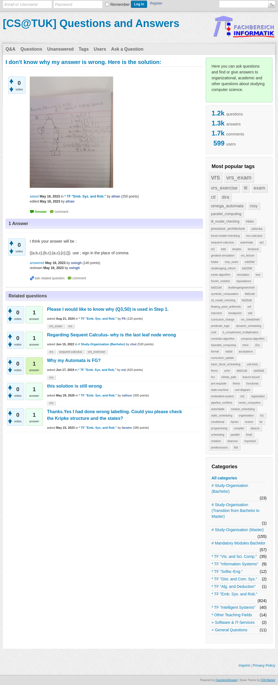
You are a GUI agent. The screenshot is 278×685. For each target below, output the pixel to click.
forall (249, 434)
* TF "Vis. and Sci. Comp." (234, 556)
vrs (215, 177)
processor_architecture (228, 229)
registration (258, 396)
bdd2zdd (216, 287)
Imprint (244, 665)
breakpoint (235, 313)
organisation (246, 415)
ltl (245, 188)
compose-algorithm (253, 338)
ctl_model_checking (223, 300)
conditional (217, 421)
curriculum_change (223, 319)
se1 (261, 242)
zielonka (256, 228)
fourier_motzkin (220, 281)
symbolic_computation (225, 293)
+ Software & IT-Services (233, 622)
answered (37, 263)
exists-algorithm (220, 274)
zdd (250, 313)
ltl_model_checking (225, 221)
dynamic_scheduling (248, 325)
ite (261, 421)
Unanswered (60, 49)
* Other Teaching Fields (232, 615)
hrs (213, 377)
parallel (235, 434)
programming (219, 428)
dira (225, 197)
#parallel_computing (223, 345)
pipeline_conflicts (221, 402)
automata (246, 242)
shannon (232, 441)
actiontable (217, 409)
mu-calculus (254, 235)
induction (216, 313)
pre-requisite (219, 383)
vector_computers (249, 402)
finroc (214, 370)
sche (227, 370)
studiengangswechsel (241, 287)
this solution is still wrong (74, 386)
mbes (250, 221)
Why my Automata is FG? (74, 360)
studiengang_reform (223, 268)
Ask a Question (127, 49)
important (250, 441)
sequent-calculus (222, 242)
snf (249, 306)
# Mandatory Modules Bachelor (238, 543)
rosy (254, 205)
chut (133, 344)
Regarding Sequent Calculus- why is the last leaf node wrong (111, 334)
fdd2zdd (250, 293)
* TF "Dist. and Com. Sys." (234, 579)
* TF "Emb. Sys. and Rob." (234, 594)
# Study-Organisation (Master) (238, 530)
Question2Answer (226, 680)
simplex (237, 249)
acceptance (246, 351)
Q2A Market (267, 680)
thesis (236, 383)
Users (100, 49)
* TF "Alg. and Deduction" (233, 586)
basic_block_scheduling (225, 364)
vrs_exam (239, 177)
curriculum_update (222, 357)
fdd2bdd (247, 300)
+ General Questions (229, 630)
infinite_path (228, 377)
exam (259, 188)
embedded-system (222, 396)
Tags (84, 49)
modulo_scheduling (243, 409)
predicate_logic (220, 325)
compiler (239, 428)
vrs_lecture (247, 255)
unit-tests (252, 364)
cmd (213, 332)
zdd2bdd (258, 370)
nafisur (127, 395)
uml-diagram (242, 389)
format (215, 351)
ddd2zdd (241, 370)
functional (252, 383)
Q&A (11, 49)
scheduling (217, 434)
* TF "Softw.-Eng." (227, 571)
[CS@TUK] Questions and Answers (91, 23)
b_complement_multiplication (241, 332)
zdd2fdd (250, 261)
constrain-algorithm (223, 338)
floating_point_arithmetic (226, 306)
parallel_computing (226, 214)
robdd (228, 351)
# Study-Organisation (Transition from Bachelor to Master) (235, 510)
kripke (215, 261)
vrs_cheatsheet (250, 319)
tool (258, 274)
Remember (120, 4)
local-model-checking (225, 235)
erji (123, 369)
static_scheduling (221, 415)
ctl (213, 197)
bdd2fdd (247, 268)
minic (245, 345)
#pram (235, 421)
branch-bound (251, 377)
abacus (254, 428)
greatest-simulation (222, 255)
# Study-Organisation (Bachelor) (230, 488)
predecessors (219, 447)
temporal (253, 249)
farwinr (127, 427)
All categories (224, 478)
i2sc (257, 345)
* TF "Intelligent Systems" (233, 607)
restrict (249, 421)
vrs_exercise (224, 188)
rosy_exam (231, 261)
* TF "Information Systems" (235, 564)
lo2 (213, 249)
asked (34, 196)
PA (124, 318)
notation (216, 441)
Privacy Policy (264, 665)
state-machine (220, 389)
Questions (31, 49)
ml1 (242, 396)
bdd (223, 249)
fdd (236, 447)
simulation (243, 274)
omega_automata (227, 205)
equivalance (243, 281)
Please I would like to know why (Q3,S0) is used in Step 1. (107, 309)
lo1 (262, 415)
